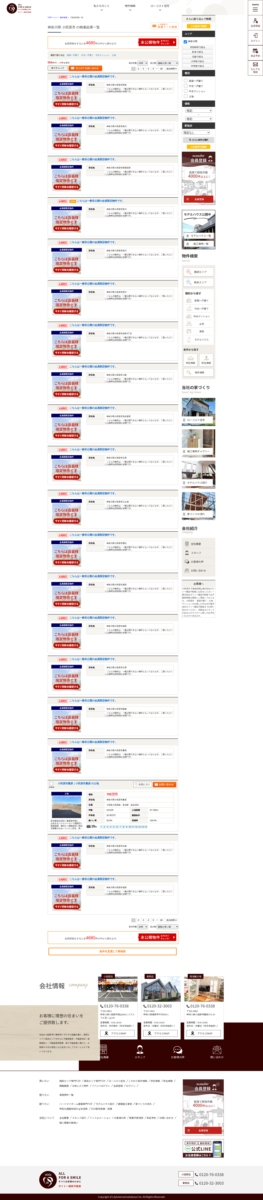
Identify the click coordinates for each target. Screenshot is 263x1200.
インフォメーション (100, 1117)
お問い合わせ (195, 570)
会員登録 (255, 22)
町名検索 (206, 360)
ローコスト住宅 (160, 6)
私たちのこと (102, 6)
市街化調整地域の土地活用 (73, 1108)
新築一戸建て (73, 55)
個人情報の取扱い (68, 1122)
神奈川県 (190, 41)
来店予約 (255, 52)
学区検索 (190, 360)
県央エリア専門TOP (94, 1081)
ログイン (255, 37)
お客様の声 (194, 561)
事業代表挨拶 (136, 1117)
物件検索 (130, 6)
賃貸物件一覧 (66, 1094)
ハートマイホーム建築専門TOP (75, 1104)
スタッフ (193, 552)
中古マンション (103, 55)
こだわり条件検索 (137, 1081)
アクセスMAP (118, 1033)
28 (161, 69)
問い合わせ (217, 1052)
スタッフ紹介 (79, 1117)
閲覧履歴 (64, 1085)
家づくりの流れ (143, 1104)
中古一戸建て (87, 55)
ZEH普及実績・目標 (101, 1108)
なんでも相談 (255, 68)
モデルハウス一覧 (199, 235)
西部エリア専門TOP (70, 1081)
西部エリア (196, 272)
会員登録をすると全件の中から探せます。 (120, 42)
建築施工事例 (125, 1104)
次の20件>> (171, 69)
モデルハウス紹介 (105, 1104)
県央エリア (196, 282)
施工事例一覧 (197, 243)
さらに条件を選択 (198, 140)
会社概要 (193, 544)
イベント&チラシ (101, 1085)
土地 (114, 55)
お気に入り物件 (80, 1085)
